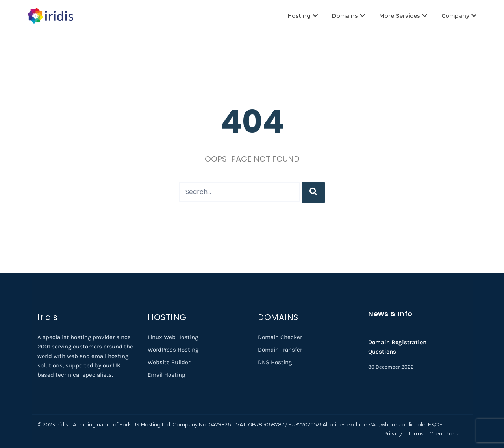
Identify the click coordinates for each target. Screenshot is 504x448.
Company (458, 15)
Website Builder (169, 362)
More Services (403, 15)
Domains (348, 15)
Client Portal (445, 433)
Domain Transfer (280, 349)
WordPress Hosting (173, 349)
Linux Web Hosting (173, 337)
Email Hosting (166, 374)
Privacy (393, 433)
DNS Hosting (275, 362)
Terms (415, 433)
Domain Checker (280, 337)
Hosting (302, 15)
